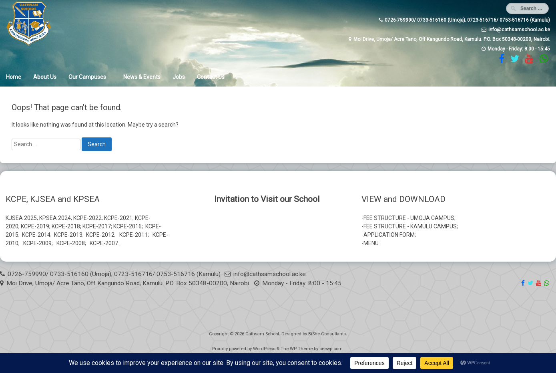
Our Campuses (87, 77)
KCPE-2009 (37, 243)
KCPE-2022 (87, 218)
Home (13, 77)
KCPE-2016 (127, 226)
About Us (44, 77)
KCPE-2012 (100, 235)
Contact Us (211, 77)
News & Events (142, 77)
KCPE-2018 (66, 226)
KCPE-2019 (35, 226)
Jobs (179, 77)
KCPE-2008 (70, 243)
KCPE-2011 (133, 235)
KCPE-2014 (36, 235)
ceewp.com (331, 348)
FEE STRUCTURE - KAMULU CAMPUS (410, 226)
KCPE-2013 (68, 235)
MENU (371, 243)
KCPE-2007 (104, 243)
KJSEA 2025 (21, 218)
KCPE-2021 (118, 218)
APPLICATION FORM (389, 235)
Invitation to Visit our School (267, 199)
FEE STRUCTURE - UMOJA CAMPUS (408, 218)
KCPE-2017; (97, 226)
